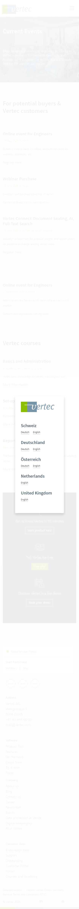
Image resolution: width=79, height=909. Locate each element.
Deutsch (25, 432)
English (36, 432)
